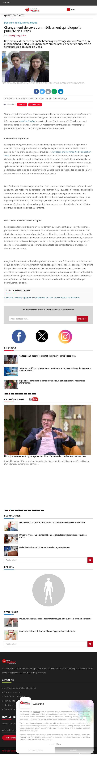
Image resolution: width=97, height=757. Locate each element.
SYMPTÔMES (11, 612)
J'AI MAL (9, 566)
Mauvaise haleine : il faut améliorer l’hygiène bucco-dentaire (47, 631)
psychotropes (35, 104)
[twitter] (44, 336)
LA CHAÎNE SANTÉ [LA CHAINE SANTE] (14, 399)
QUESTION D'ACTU (14, 15)
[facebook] (21, 336)
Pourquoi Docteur (10, 750)
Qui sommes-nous (12, 692)
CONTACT (6, 3)
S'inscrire (82, 318)
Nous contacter (11, 709)
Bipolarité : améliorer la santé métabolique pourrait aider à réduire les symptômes (52, 381)
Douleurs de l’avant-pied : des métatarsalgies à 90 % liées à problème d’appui (55, 618)
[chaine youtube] (33, 400)
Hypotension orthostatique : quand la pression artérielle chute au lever (52, 522)
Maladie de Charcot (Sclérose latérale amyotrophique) (44, 547)
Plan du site (9, 700)
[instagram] (67, 337)
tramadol (22, 104)
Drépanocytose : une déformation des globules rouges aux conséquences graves (53, 536)
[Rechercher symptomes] (90, 644)
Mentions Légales (12, 705)
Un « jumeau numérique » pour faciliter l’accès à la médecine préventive (45, 456)
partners (36, 712)
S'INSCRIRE (11, 738)
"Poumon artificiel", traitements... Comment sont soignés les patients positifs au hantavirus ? (55, 369)
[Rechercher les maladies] (90, 560)
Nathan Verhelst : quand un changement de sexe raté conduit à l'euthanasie (42, 297)
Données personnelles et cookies (20, 687)
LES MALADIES (12, 515)
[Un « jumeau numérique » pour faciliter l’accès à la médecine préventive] (48, 430)
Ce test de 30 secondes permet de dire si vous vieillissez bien (47, 355)
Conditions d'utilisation (15, 696)
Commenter (60, 98)
